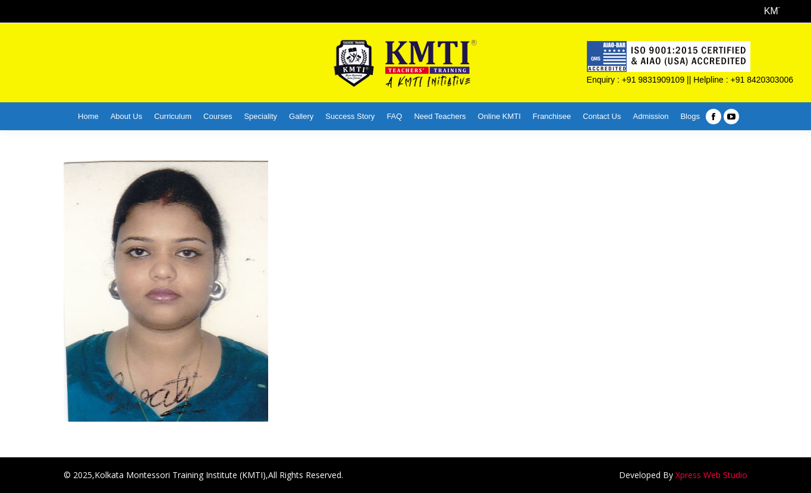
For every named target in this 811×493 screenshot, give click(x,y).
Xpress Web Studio (711, 475)
